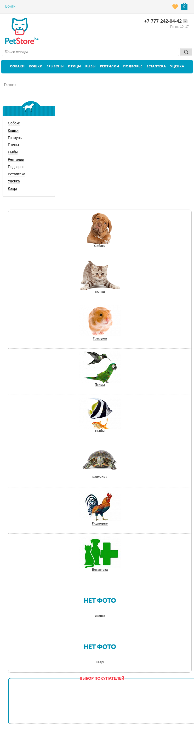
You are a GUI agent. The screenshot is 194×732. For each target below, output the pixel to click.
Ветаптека (156, 66)
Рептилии (109, 66)
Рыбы (90, 66)
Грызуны (55, 66)
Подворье (132, 66)
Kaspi (12, 188)
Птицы (74, 66)
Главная (10, 85)
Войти (10, 6)
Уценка (177, 66)
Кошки (35, 66)
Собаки (17, 66)
